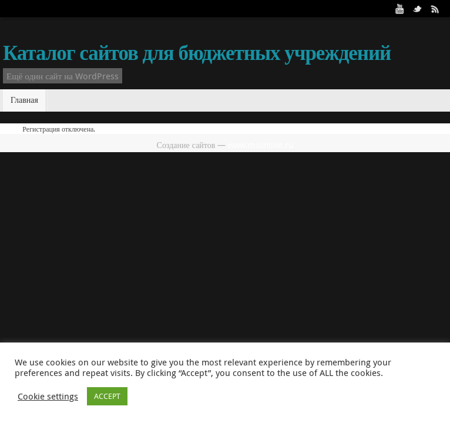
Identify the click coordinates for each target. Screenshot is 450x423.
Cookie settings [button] (48, 396)
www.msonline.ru (260, 144)
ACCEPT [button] (107, 396)
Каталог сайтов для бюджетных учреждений (197, 53)
